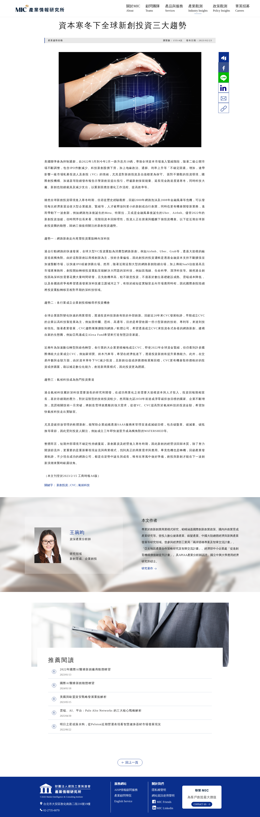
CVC (73, 485)
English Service (123, 801)
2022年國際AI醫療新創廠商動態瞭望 (85, 669)
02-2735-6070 (51, 810)
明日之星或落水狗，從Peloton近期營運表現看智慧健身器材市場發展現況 (110, 724)
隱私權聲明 (159, 789)
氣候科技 (84, 485)
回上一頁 (131, 762)
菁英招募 (242, 8)
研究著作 (147, 568)
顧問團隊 (153, 8)
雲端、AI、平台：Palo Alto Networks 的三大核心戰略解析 (101, 710)
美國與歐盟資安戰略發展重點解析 (83, 696)
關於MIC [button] (133, 8)
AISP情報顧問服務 (126, 789)
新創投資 (62, 485)
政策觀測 (221, 8)
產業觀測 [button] (198, 8)
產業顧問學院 (122, 795)
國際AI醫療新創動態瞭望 (77, 683)
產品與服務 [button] (174, 8)
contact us (199, 804)
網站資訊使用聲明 (163, 795)
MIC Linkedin (162, 808)
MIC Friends (164, 801)
